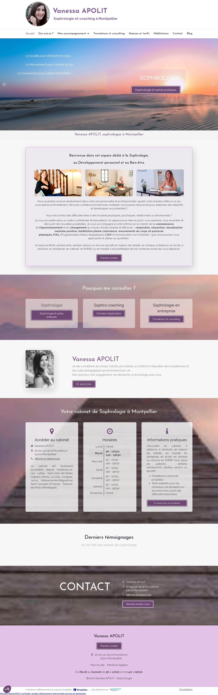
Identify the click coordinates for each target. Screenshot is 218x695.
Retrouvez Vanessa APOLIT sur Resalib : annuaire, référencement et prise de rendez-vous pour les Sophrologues (43, 693)
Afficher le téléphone (47, 458)
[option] (109, 84)
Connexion (185, 689)
